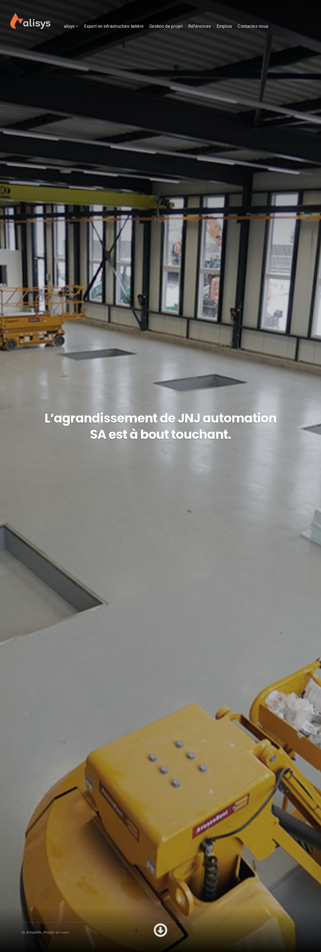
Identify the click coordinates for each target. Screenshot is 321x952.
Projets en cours (57, 932)
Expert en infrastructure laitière (130, 30)
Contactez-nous (269, 30)
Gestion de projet (182, 30)
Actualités (34, 932)
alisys (86, 30)
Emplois (241, 30)
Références (216, 30)
